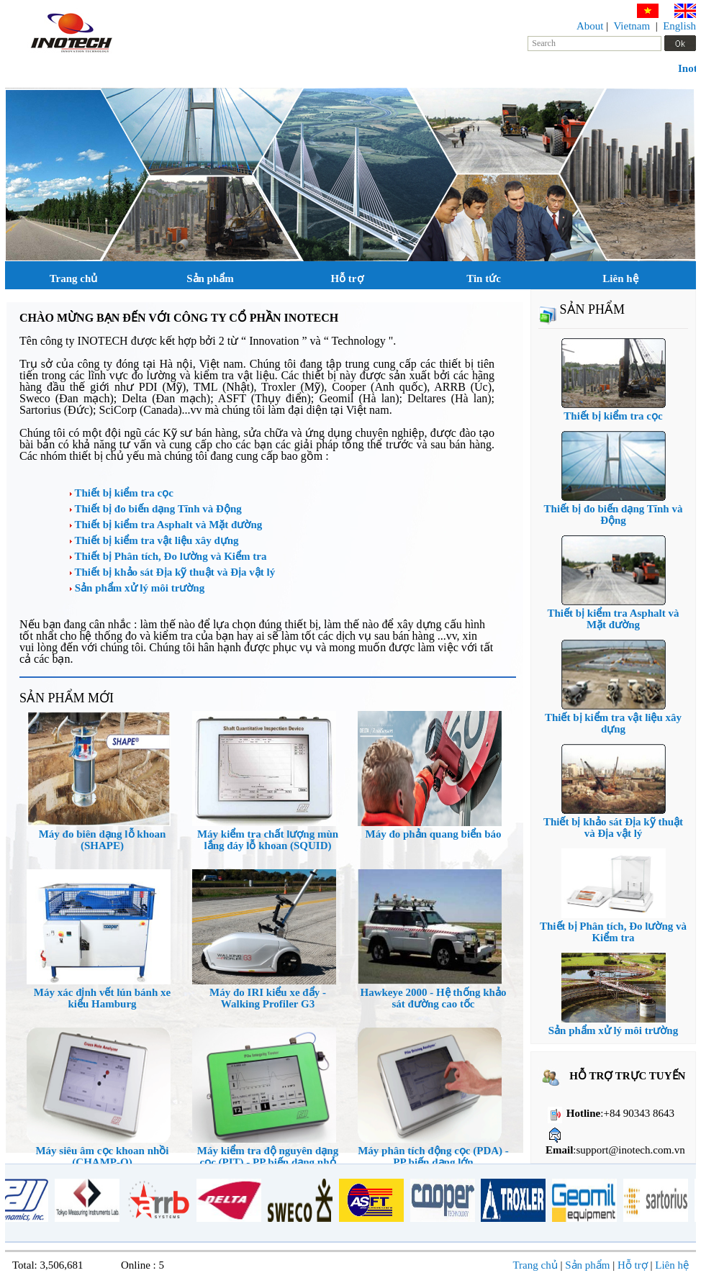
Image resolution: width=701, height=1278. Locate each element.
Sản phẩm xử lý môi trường (137, 588)
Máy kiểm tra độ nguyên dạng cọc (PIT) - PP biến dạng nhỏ (267, 1156)
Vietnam (631, 26)
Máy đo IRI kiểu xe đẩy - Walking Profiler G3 (267, 998)
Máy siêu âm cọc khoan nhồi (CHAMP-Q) (101, 1156)
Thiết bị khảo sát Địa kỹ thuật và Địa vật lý (172, 572)
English (679, 26)
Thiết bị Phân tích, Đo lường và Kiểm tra (168, 556)
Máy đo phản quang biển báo (434, 834)
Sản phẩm (210, 278)
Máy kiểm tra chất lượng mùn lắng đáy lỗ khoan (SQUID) (267, 839)
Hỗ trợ (346, 278)
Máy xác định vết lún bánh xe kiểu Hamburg (102, 998)
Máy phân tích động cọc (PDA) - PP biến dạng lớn (433, 1156)
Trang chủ (74, 278)
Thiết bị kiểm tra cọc (121, 493)
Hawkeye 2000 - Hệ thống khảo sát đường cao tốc (434, 998)
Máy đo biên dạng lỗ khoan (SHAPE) (102, 839)
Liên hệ (620, 278)
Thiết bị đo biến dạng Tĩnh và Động (156, 509)
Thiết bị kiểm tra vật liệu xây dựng (154, 540)
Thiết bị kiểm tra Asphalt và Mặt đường (166, 524)
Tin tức (483, 278)
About (590, 26)
